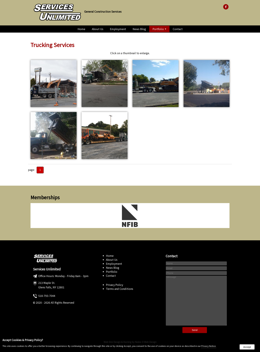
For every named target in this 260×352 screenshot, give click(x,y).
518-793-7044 (46, 296)
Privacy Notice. (208, 346)
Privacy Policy (114, 285)
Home (81, 29)
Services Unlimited (47, 269)
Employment (118, 29)
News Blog (139, 29)
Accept (247, 347)
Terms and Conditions (119, 289)
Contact (178, 29)
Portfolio (159, 29)
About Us (97, 29)
